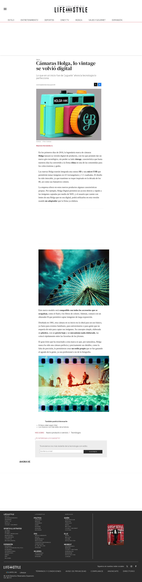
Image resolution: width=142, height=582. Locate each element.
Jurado (67, 555)
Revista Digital (10, 539)
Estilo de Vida (70, 553)
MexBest (68, 543)
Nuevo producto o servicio (57, 433)
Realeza (68, 520)
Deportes (49, 20)
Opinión (38, 527)
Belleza (68, 525)
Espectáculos (70, 518)
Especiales (69, 513)
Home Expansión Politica (14, 547)
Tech (38, 60)
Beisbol (7, 531)
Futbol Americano (11, 532)
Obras (7, 553)
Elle (66, 533)
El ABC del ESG (40, 544)
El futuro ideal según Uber (47, 425)
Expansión (8, 543)
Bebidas (68, 547)
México (37, 520)
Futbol (7, 529)
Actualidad (39, 552)
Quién (66, 517)
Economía (8, 548)
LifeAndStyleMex (137, 565)
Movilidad (39, 539)
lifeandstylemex (133, 565)
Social (37, 536)
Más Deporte (9, 536)
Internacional (10, 550)
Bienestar (68, 552)
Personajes (69, 550)
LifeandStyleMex (127, 565)
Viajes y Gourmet (97, 20)
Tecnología (9, 552)
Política (37, 517)
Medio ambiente (41, 534)
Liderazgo (39, 553)
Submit (93, 451)
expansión (117, 20)
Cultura (68, 529)
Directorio (129, 570)
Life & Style (9, 513)
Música (78, 20)
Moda (67, 524)
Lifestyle (8, 538)
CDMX (37, 524)
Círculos (68, 522)
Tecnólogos (76, 433)
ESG (6, 555)
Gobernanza (39, 538)
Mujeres (8, 557)
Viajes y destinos (71, 548)
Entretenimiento (29, 20)
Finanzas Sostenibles (43, 541)
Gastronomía (69, 545)
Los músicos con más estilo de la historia (53, 427)
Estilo (11, 20)
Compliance (97, 570)
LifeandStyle (40, 513)
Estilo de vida (70, 539)
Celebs (67, 538)
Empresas (8, 545)
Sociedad (38, 529)
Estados (38, 525)
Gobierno (38, 518)
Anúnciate (113, 570)
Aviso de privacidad (76, 570)
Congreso (38, 522)
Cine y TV (64, 20)
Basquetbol (9, 534)
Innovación (39, 543)
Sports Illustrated (13, 527)
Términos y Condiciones (48, 570)
